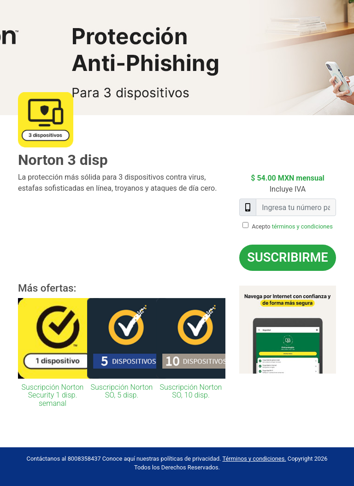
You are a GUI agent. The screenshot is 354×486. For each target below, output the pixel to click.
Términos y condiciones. (254, 458)
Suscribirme (287, 257)
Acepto (292, 226)
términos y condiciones (302, 226)
